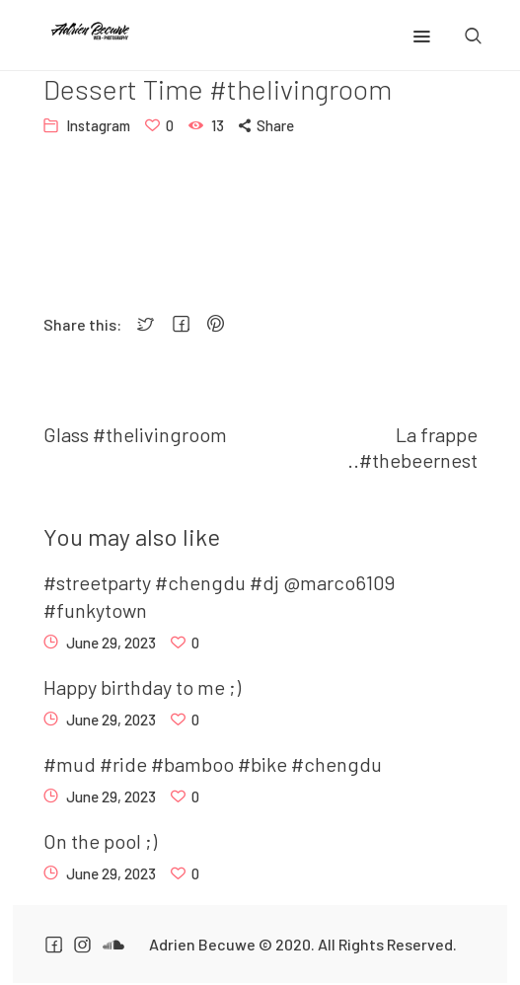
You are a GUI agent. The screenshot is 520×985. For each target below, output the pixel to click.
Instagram (98, 125)
